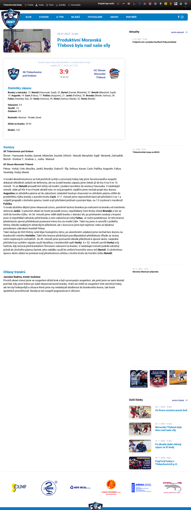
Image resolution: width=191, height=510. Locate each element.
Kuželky (61, 5)
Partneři (131, 17)
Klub (28, 17)
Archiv (114, 17)
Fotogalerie (95, 17)
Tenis (50, 5)
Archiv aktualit (179, 32)
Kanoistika (74, 5)
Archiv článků (180, 400)
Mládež (75, 17)
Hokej (39, 5)
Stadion (43, 17)
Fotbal (28, 5)
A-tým (59, 17)
